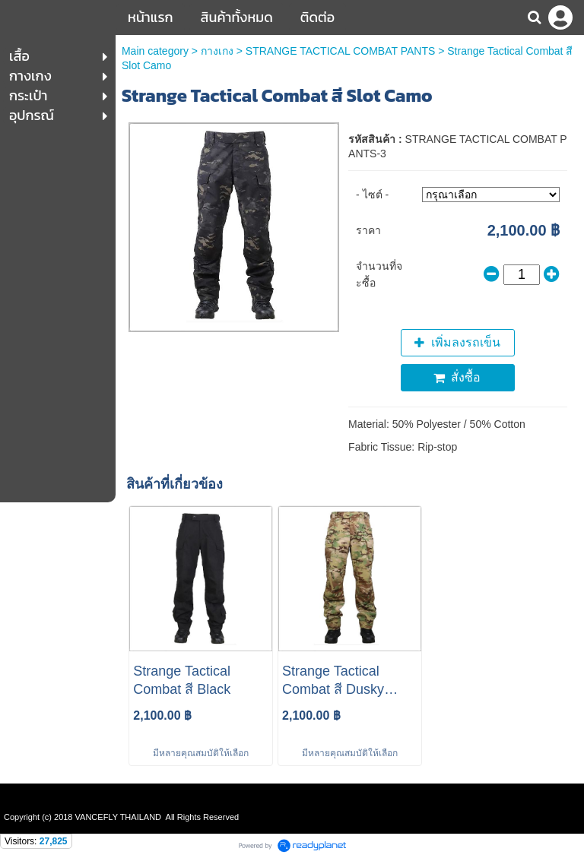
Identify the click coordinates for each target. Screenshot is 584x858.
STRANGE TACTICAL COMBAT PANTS (340, 51)
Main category (155, 51)
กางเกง (217, 51)
